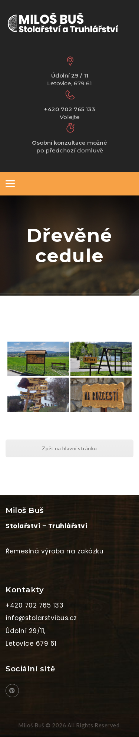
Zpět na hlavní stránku (69, 448)
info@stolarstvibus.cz (41, 617)
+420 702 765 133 (34, 605)
